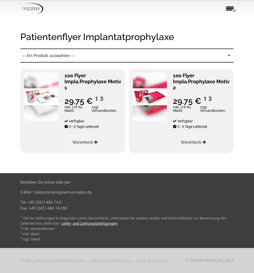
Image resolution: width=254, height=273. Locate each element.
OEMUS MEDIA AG (207, 260)
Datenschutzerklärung (111, 260)
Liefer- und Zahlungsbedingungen (89, 223)
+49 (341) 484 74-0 (44, 202)
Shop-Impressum (153, 260)
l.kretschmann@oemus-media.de (62, 192)
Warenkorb (85, 142)
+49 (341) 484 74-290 (48, 208)
